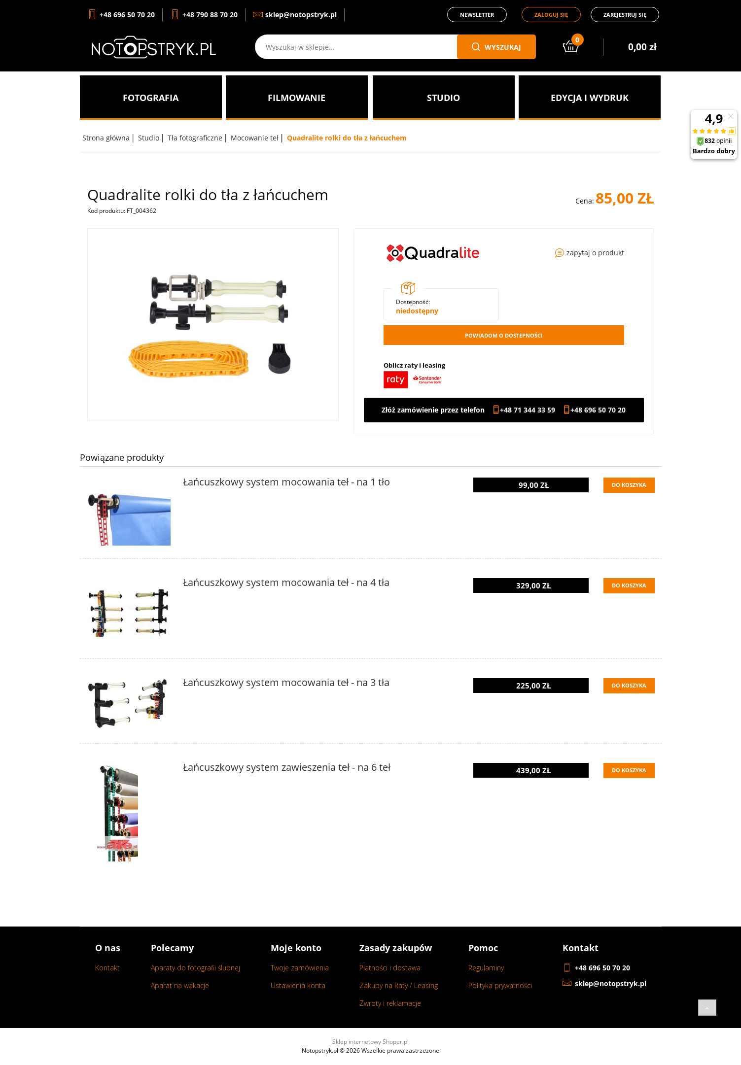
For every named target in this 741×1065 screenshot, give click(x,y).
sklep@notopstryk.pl (610, 983)
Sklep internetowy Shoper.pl (370, 1041)
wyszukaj (496, 47)
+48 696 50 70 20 (598, 410)
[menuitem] (151, 97)
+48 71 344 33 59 (527, 410)
